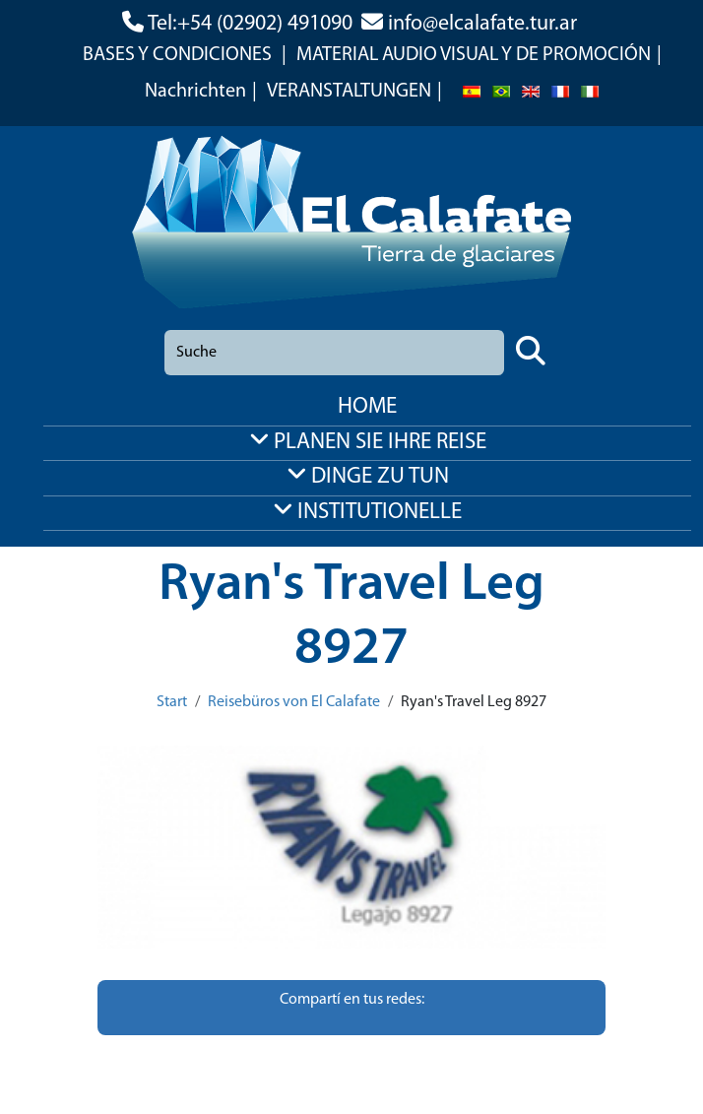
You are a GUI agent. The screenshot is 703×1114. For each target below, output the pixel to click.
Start (172, 702)
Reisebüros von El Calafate (294, 702)
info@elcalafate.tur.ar (482, 24)
